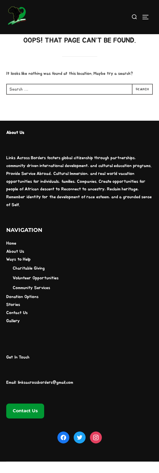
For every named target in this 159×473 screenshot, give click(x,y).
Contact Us (16, 324)
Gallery (13, 332)
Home (11, 255)
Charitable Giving (28, 280)
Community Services (31, 299)
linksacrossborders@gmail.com (45, 394)
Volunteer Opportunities (35, 289)
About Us (15, 263)
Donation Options (22, 308)
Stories (13, 316)
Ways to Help (18, 271)
